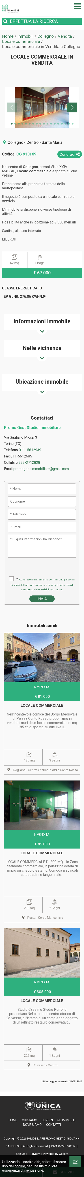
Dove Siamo (32, 1125)
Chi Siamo (29, 1120)
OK (75, 1162)
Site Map (21, 1153)
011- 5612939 (30, 450)
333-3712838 (29, 462)
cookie (20, 1166)
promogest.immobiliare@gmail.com (41, 469)
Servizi (47, 1120)
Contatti (53, 1125)
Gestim (63, 1153)
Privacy (35, 1153)
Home (13, 1120)
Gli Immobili (66, 1120)
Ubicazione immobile (42, 381)
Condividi (70, 154)
